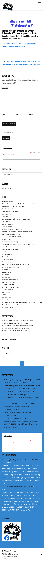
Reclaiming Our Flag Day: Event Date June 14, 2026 (18, 320)
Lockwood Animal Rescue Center (11, 237)
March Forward (6, 239)
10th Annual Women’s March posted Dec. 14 (19, 394)
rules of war (26, 61)
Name (4, 114)
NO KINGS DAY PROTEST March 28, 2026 (15, 331)
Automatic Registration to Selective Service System (18, 326)
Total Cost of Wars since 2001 (11, 280)
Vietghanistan (37, 64)
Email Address (8, 155)
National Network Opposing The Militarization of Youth (18, 244)
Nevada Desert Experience (10, 249)
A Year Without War (8, 201)
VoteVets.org (6, 292)
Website (31, 114)
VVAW (4, 295)
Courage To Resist (7, 224)
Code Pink (5, 216)
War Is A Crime (6, 297)
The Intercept (6, 275)
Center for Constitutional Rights (11, 211)
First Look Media (7, 227)
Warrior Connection (8, 300)
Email (18, 114)
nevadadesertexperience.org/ (11, 252)
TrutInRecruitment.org (8, 282)
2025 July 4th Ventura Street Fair (15, 418)
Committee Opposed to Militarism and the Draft (16, 219)
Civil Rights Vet (6, 214)
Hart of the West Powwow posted (16, 406)
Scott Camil (34, 61)
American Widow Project (9, 209)
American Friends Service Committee (13, 206)
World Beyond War (7, 188)
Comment (5, 88)
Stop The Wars (6, 272)
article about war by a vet (14, 61)
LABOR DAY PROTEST (12, 409)
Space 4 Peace (6, 269)
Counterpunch (6, 221)
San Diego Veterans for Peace (10, 267)
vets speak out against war (24, 64)
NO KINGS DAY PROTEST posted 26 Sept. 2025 (21, 403)
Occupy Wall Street (7, 259)
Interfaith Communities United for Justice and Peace (17, 232)
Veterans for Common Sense (10, 287)
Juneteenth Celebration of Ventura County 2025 (21, 421)
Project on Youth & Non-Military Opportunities (15, 264)
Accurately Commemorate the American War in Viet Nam (18, 204)
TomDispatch (6, 277)
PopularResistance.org (8, 262)
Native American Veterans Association (13, 247)
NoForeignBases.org (8, 254)
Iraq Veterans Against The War (11, 234)
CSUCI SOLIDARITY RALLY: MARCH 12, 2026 (16, 328)
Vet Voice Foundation (8, 285)
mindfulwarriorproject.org (10, 242)
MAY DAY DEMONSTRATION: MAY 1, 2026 (16, 323)
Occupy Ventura (6, 257)
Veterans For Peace (7, 290)
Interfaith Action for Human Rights (12, 229)
